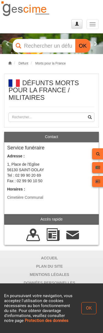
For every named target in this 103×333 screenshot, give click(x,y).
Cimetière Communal (25, 197)
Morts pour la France (50, 63)
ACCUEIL (49, 258)
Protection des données (46, 320)
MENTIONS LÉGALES (49, 274)
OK (83, 46)
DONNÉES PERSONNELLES (49, 283)
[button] (7, 43)
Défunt (23, 63)
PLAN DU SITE (49, 266)
